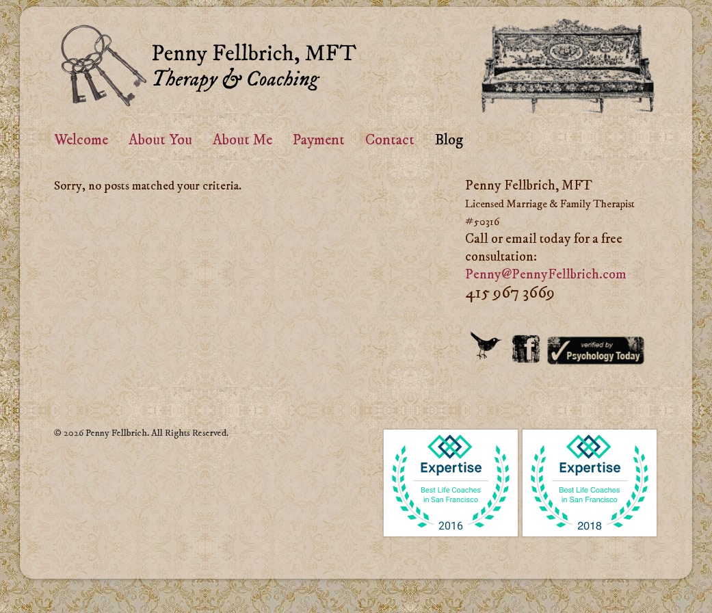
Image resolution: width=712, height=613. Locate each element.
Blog (449, 140)
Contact (389, 140)
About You (160, 140)
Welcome (81, 140)
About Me (242, 140)
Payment (319, 140)
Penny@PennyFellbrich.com (546, 274)
